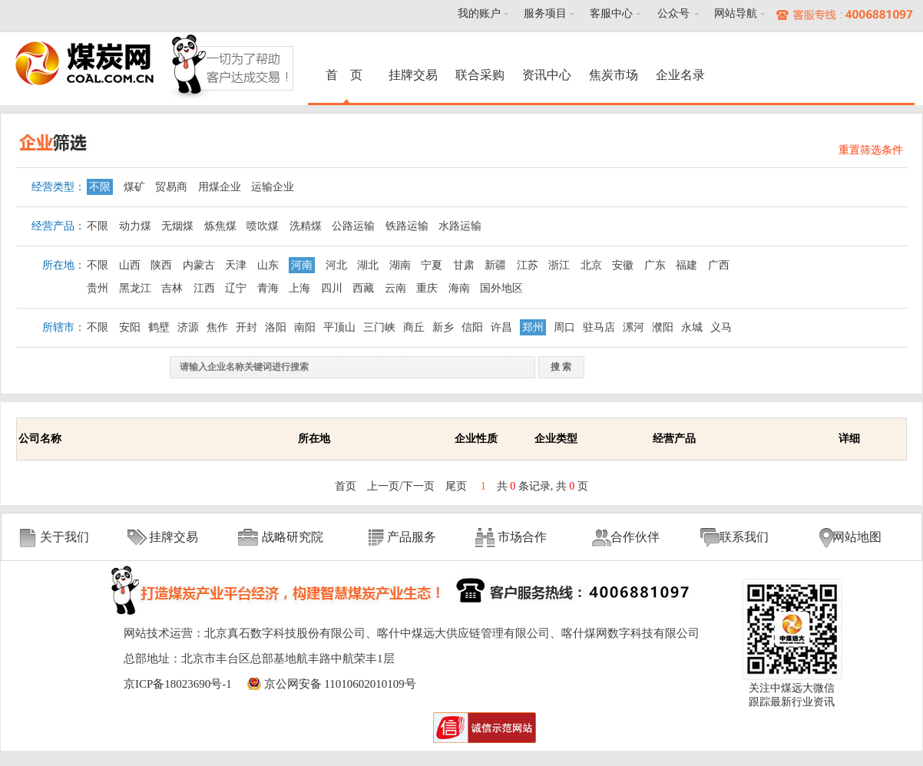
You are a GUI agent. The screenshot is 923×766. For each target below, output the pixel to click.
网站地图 (857, 536)
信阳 (472, 327)
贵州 (97, 288)
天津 (235, 265)
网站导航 (735, 13)
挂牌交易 (413, 74)
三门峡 (379, 327)
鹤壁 (159, 327)
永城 (692, 327)
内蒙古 (199, 265)
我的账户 (479, 13)
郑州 (533, 327)
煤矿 (134, 187)
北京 (591, 265)
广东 (655, 265)
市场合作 (522, 536)
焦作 (217, 327)
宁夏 (431, 265)
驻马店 (599, 327)
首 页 (346, 74)
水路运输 (459, 226)
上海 (299, 288)
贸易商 (171, 187)
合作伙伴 (635, 536)
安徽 (623, 265)
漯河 (633, 327)
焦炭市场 (613, 74)
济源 (188, 327)
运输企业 (272, 187)
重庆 (427, 288)
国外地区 (501, 288)
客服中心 (611, 13)
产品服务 (411, 536)
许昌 (501, 327)
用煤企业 (219, 187)
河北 (336, 265)
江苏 (527, 265)
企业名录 (680, 74)
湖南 (400, 265)
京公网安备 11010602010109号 (340, 684)
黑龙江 (135, 288)
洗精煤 (305, 226)
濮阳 (662, 327)
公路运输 (353, 226)
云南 (395, 288)
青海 (268, 288)
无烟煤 (177, 226)
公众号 (673, 13)
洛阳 (275, 327)
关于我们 (64, 536)
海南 (459, 288)
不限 (100, 187)
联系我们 (744, 536)
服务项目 (545, 13)
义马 (721, 327)
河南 (302, 265)
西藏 (363, 288)
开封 (246, 327)
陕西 (161, 265)
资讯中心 (546, 74)
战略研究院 (292, 536)
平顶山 (339, 327)
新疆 (495, 265)
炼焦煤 (220, 226)
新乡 (443, 327)
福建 (686, 265)
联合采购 (480, 74)
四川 (331, 288)
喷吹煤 (262, 226)
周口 (564, 327)
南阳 (305, 327)
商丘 (414, 327)
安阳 (130, 327)
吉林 (172, 288)
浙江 (559, 265)
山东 (268, 265)
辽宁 (235, 288)
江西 (204, 288)
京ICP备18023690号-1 (178, 684)
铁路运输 (406, 226)
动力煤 (135, 226)
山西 (130, 265)
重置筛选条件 (871, 150)
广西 (718, 265)
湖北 (368, 265)
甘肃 (464, 265)
